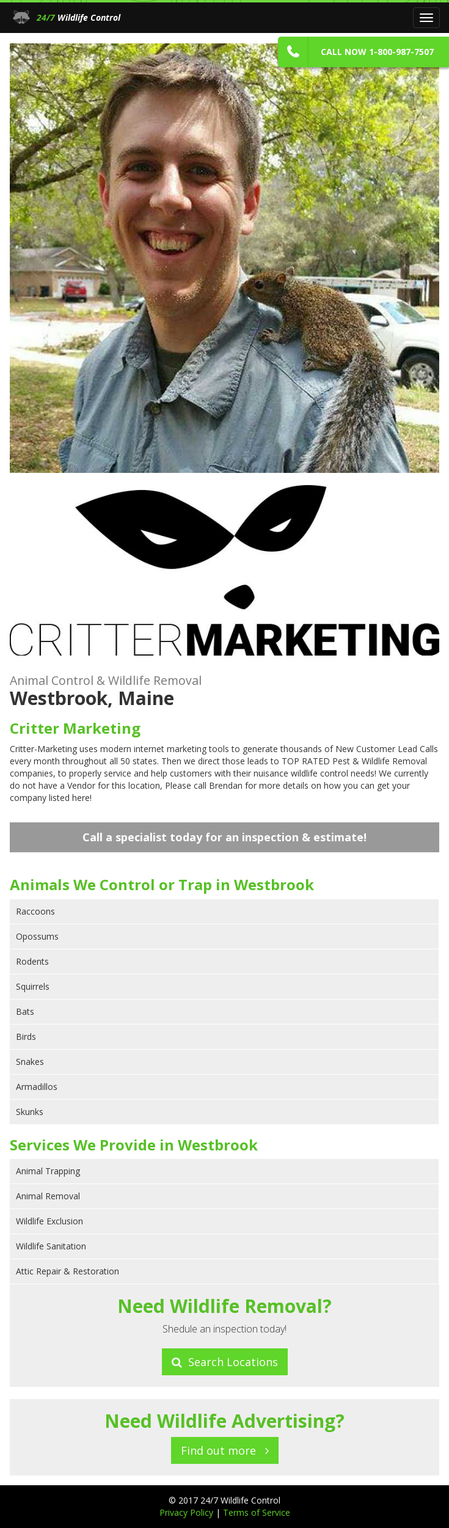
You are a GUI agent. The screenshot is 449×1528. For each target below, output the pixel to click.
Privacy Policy (187, 1512)
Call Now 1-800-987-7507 (377, 51)
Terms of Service (256, 1512)
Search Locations (225, 1361)
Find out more (225, 1450)
